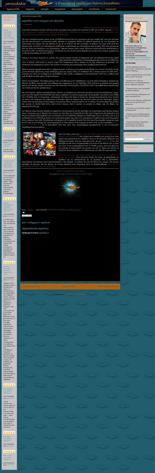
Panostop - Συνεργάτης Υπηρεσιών (7, 439)
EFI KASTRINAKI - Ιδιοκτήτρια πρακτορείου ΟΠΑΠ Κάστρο (9, 164)
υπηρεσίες (30, 9)
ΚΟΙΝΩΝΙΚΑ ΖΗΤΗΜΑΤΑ (56, 210)
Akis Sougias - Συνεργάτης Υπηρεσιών (8, 457)
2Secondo (10, 43)
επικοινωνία (111, 9)
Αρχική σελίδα (12, 9)
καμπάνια (105, 141)
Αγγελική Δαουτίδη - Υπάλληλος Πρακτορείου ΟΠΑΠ (7, 270)
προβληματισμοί (74, 210)
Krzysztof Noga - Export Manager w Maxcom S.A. (9, 135)
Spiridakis (52, 166)
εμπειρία (44, 9)
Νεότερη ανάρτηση (31, 286)
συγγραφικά (60, 9)
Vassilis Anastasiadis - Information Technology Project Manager (9, 34)
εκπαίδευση (94, 9)
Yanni (45, 166)
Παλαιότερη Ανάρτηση (108, 286)
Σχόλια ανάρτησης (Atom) (75, 294)
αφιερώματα (77, 9)
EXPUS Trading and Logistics (7, 144)
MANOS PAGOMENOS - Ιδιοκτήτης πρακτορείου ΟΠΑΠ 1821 (8, 207)
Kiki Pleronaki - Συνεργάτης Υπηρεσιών (8, 391)
